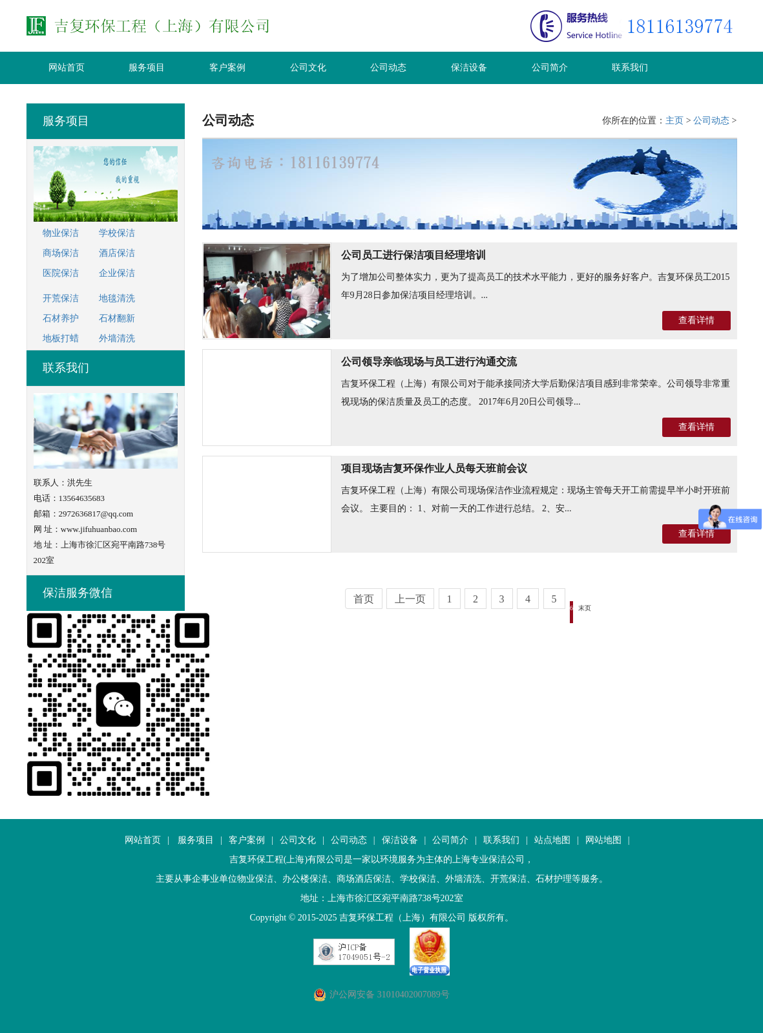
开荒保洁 (61, 298)
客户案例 (227, 67)
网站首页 (66, 67)
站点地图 (552, 840)
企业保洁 (117, 273)
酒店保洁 (117, 253)
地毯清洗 (117, 298)
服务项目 (147, 67)
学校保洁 (117, 233)
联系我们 (630, 67)
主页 (674, 120)
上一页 (410, 598)
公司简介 (550, 67)
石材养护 (61, 318)
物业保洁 (61, 233)
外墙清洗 (117, 338)
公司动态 (388, 67)
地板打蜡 (61, 338)
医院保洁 (61, 273)
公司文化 (308, 67)
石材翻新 (117, 318)
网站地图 (603, 840)
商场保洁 (61, 253)
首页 (363, 598)
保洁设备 (469, 67)
